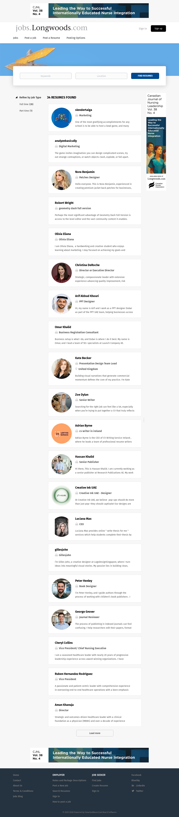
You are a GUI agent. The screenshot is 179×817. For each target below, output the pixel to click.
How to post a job (62, 801)
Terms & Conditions (23, 791)
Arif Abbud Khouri (87, 296)
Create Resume (100, 785)
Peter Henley (83, 581)
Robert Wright (64, 203)
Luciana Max (83, 519)
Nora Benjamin (85, 172)
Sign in (143, 28)
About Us (17, 785)
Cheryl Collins (64, 643)
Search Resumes (61, 791)
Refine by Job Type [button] (30, 97)
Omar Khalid (63, 327)
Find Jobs (96, 780)
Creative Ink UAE (86, 487)
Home (16, 775)
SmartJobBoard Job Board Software (101, 812)
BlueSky (135, 780)
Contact (17, 780)
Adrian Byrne (83, 425)
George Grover (85, 611)
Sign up (158, 28)
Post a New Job (60, 785)
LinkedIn (140, 785)
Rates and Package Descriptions (69, 780)
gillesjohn (61, 549)
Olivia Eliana (63, 234)
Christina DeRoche (87, 265)
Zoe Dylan (81, 394)
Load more (94, 733)
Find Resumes (145, 75)
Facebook (136, 775)
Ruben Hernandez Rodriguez (73, 674)
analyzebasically (66, 141)
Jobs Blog (18, 796)
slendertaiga (83, 110)
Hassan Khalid (84, 456)
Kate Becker (83, 358)
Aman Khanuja (64, 705)
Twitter (139, 791)
